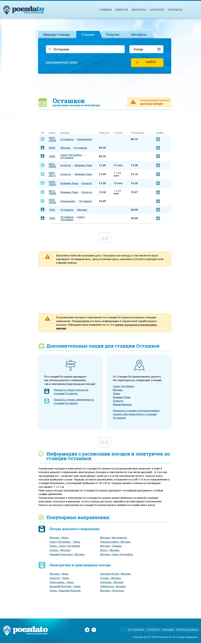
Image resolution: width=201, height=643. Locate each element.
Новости (121, 9)
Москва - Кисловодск (113, 537)
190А (52, 209)
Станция (87, 34)
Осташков (67, 139)
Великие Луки (83, 165)
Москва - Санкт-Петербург (116, 554)
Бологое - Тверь (59, 578)
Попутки (112, 34)
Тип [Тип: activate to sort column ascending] (42, 132)
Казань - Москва (60, 550)
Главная (106, 9)
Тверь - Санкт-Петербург (65, 546)
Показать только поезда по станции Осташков (71, 391)
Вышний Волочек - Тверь (65, 586)
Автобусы (138, 34)
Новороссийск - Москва (115, 542)
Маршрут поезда (56, 34)
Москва (65, 147)
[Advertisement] (105, 85)
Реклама (168, 629)
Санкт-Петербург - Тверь (65, 542)
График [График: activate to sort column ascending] (160, 132)
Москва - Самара (110, 546)
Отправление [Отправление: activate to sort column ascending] (137, 132)
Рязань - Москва (110, 578)
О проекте (157, 9)
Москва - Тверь (59, 537)
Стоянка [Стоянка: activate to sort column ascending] (118, 132)
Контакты (175, 9)
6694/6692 (52, 183)
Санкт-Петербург (71, 155)
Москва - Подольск (112, 590)
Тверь (116, 393)
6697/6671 (52, 174)
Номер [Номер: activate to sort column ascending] (52, 132)
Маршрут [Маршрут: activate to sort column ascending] (65, 132)
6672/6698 (52, 192)
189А (52, 156)
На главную (136, 629)
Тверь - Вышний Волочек (65, 590)
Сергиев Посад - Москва (115, 573)
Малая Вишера (122, 404)
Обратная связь (187, 629)
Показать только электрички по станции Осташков (74, 401)
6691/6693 (52, 165)
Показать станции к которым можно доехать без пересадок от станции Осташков (136, 414)
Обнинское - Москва (113, 586)
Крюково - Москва (111, 582)
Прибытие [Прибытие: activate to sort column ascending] (104, 132)
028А (52, 147)
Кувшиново (84, 139)
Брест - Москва (109, 550)
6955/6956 (52, 139)
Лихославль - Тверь (62, 582)
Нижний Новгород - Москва (67, 554)
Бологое (65, 165)
